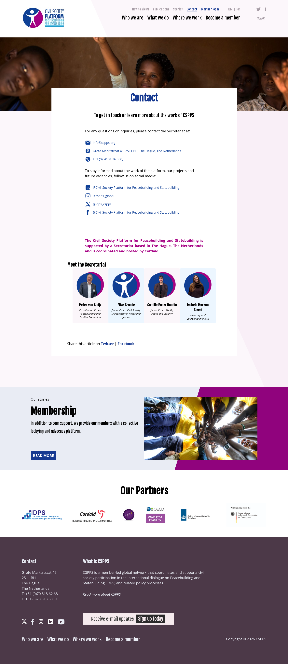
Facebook (265, 9)
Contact (192, 9)
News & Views (140, 9)
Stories (178, 9)
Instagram (41, 621)
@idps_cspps (102, 204)
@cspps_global (104, 196)
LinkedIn (50, 621)
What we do (158, 18)
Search (261, 18)
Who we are (132, 18)
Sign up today (150, 619)
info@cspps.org (104, 142)
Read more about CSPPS (102, 594)
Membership (53, 411)
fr (238, 9)
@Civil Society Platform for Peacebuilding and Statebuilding (136, 187)
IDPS (110, 583)
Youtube (61, 622)
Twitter (258, 9)
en (230, 9)
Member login (210, 9)
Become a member (223, 18)
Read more (43, 455)
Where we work (187, 18)
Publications (161, 9)
